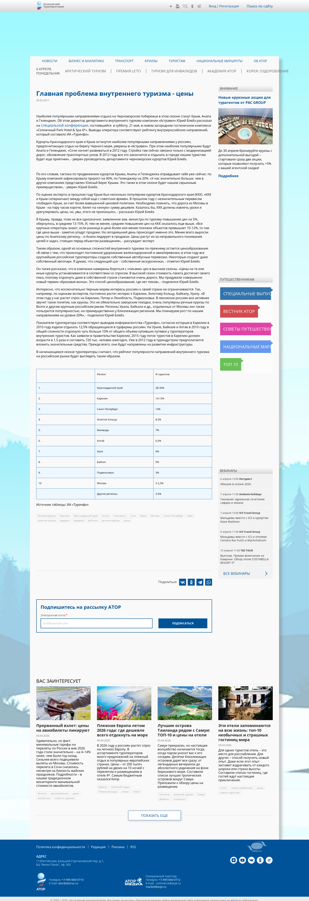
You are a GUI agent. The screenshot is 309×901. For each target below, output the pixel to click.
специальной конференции (62, 125)
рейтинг (93, 519)
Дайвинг (164, 796)
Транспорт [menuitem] (124, 61)
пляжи (124, 789)
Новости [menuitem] (49, 61)
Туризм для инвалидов (176, 71)
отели (136, 789)
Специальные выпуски (238, 291)
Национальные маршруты (241, 344)
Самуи (200, 792)
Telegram (202, 6)
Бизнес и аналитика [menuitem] (86, 61)
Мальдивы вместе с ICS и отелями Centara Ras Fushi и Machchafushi (243, 536)
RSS (123, 844)
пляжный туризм (183, 792)
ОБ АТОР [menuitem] (260, 61)
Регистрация (232, 6)
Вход (215, 6)
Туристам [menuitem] (177, 61)
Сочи (132, 515)
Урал (189, 515)
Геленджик (119, 515)
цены (127, 519)
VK (187, 6)
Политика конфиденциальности (58, 844)
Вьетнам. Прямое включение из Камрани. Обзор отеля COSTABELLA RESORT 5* (244, 556)
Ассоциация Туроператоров (53, 5)
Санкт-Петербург (172, 515)
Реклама (109, 844)
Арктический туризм (103, 71)
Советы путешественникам (242, 326)
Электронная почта (53, 614)
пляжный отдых (120, 784)
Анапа (105, 515)
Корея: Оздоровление (254, 71)
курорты (65, 519)
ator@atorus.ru (68, 880)
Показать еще (155, 813)
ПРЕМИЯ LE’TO (139, 71)
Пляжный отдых (108, 789)
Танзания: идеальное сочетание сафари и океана (242, 498)
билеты (42, 791)
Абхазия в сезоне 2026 (235, 482)
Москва (154, 515)
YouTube (180, 6)
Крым (143, 515)
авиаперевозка (59, 791)
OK (195, 6)
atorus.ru (236, 897)
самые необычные (241, 785)
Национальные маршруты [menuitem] (220, 61)
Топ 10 (226, 362)
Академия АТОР (216, 71)
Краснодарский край (85, 515)
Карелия (64, 515)
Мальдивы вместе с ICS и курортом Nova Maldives (243, 517)
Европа (103, 784)
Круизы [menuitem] (151, 61)
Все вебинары (235, 571)
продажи (79, 519)
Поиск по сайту (261, 6)
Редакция (92, 844)
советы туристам (229, 790)
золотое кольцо (47, 519)
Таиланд (164, 792)
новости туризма (64, 795)
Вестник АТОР (231, 309)
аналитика (44, 795)
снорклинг (179, 796)
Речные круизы (47, 515)
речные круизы (111, 519)
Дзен (174, 6)
